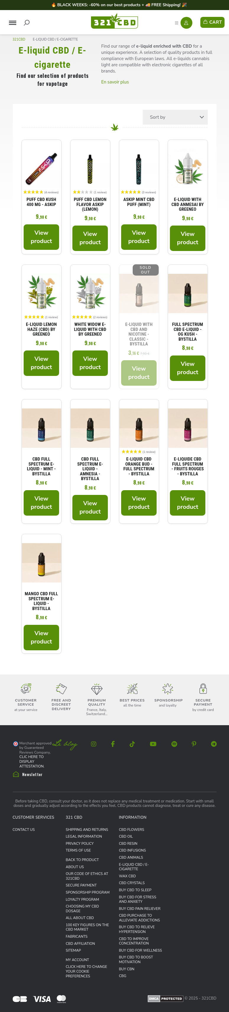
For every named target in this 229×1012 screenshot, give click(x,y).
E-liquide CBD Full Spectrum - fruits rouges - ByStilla (187, 466)
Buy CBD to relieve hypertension (137, 929)
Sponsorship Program (88, 892)
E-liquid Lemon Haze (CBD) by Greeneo (41, 329)
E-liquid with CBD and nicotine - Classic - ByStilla (139, 334)
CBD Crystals (132, 883)
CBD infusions (132, 850)
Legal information (84, 836)
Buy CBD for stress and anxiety (137, 899)
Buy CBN (126, 969)
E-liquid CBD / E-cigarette (134, 867)
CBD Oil (126, 836)
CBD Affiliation (80, 943)
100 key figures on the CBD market (87, 927)
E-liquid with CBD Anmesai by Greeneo (187, 204)
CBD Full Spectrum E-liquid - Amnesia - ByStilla (90, 469)
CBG (122, 976)
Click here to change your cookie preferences (86, 971)
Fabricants (77, 936)
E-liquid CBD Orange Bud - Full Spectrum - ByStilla (139, 466)
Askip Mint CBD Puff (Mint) (138, 202)
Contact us (24, 829)
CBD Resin (128, 843)
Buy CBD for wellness (140, 950)
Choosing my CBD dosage (82, 908)
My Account (77, 960)
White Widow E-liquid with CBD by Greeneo (90, 329)
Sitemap (73, 950)
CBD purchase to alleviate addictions (139, 918)
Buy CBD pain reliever (140, 908)
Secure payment (81, 885)
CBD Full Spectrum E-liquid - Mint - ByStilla (41, 466)
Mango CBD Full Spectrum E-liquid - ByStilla (41, 601)
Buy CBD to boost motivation (136, 959)
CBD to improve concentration (134, 941)
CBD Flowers (131, 829)
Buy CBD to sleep (135, 890)
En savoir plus (115, 82)
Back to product (82, 859)
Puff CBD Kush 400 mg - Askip (41, 202)
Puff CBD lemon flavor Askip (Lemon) (90, 204)
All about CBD (80, 918)
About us (75, 867)
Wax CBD (127, 876)
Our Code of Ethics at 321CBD (87, 876)
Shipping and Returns (87, 829)
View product (41, 237)
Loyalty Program (82, 899)
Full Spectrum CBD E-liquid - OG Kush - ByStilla (187, 332)
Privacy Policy (80, 843)
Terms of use (78, 850)
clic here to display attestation (32, 761)
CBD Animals (131, 857)
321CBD (19, 39)
